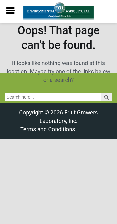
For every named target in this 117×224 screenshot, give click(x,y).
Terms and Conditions (47, 129)
